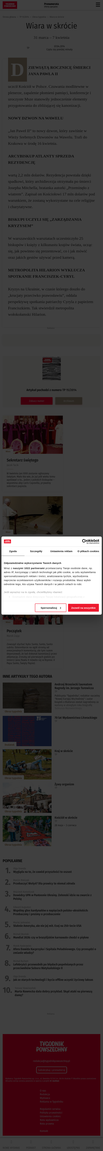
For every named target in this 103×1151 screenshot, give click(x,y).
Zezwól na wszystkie (83, 607)
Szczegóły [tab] (36, 551)
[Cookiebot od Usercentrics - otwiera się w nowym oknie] (84, 541)
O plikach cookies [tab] (88, 551)
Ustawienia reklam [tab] (61, 551)
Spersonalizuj (51, 607)
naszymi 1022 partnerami (29, 568)
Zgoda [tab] (13, 551)
